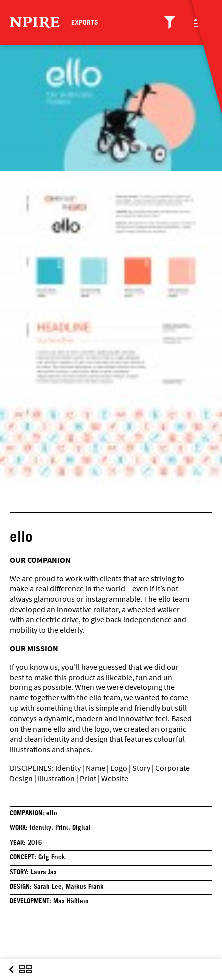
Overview (25, 978)
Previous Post (11, 978)
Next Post (40, 978)
